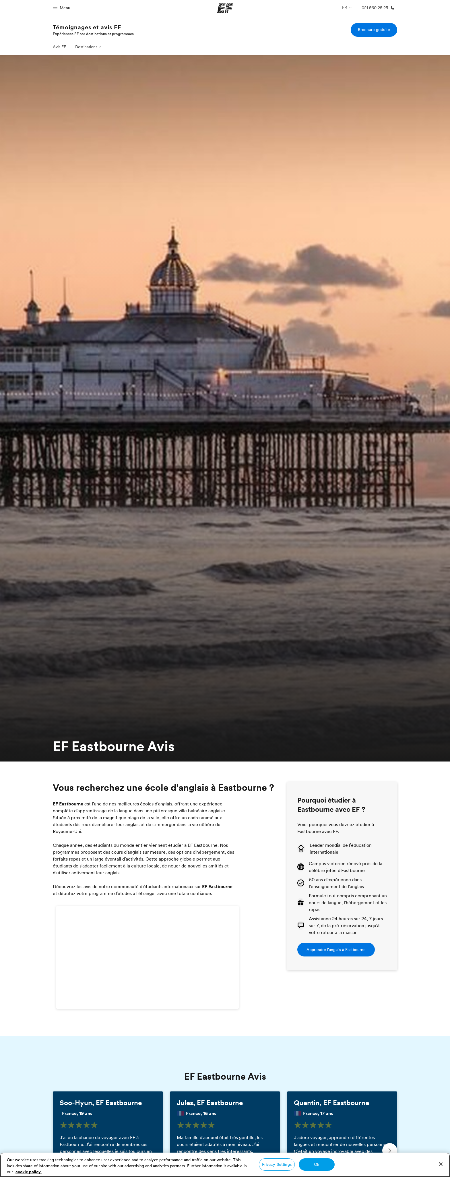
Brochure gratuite (374, 29)
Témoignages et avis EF (87, 27)
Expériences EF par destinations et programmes (93, 33)
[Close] (441, 1164)
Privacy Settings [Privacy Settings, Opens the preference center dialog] (277, 1164)
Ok (316, 1164)
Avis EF (59, 47)
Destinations (86, 47)
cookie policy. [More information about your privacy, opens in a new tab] (28, 1172)
